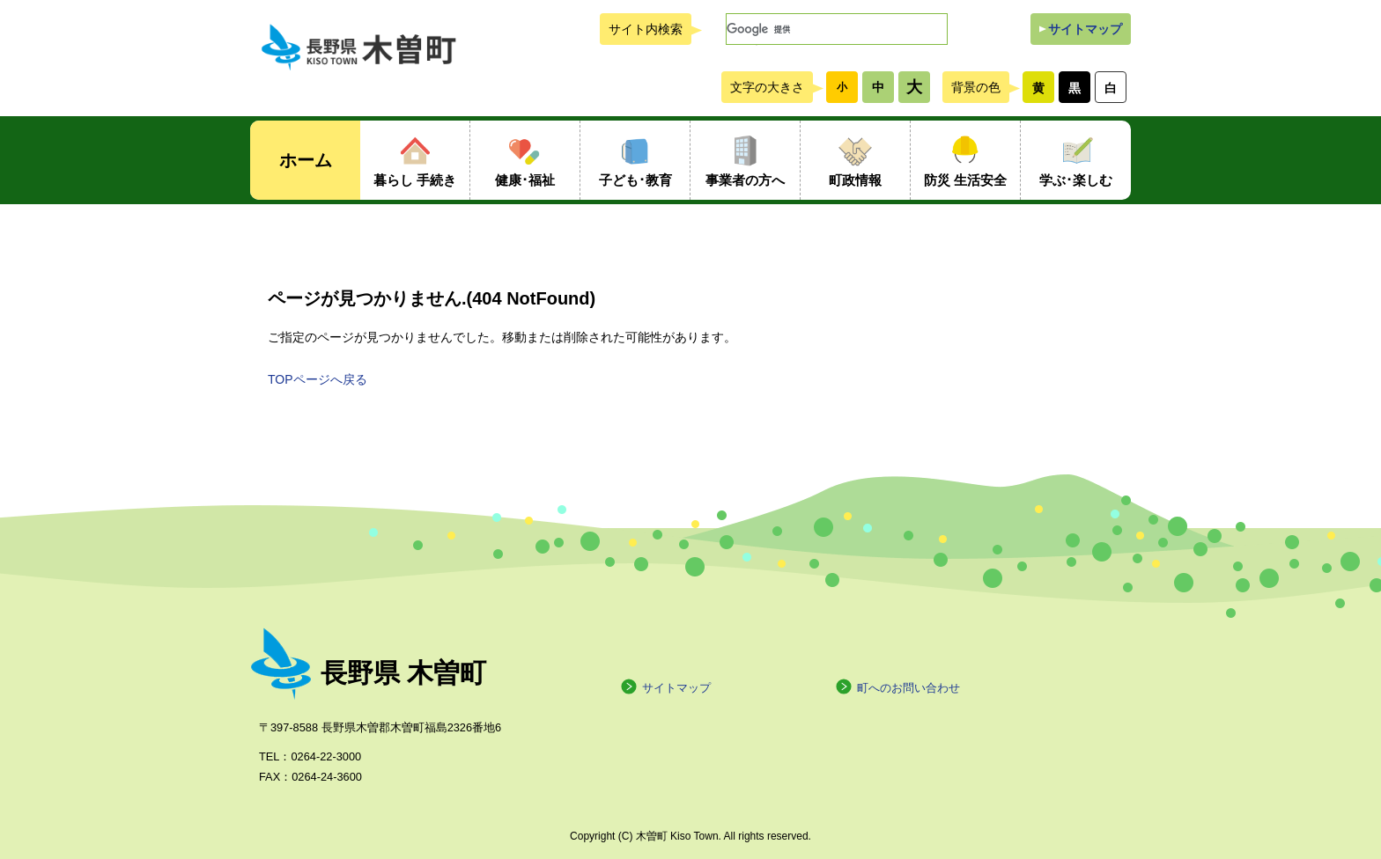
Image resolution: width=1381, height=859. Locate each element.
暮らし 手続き (414, 180)
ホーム (305, 160)
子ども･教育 (635, 180)
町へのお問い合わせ (897, 687)
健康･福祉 (525, 180)
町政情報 (855, 180)
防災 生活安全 (965, 180)
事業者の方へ (745, 180)
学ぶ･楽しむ (1075, 180)
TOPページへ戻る (317, 379)
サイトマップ (1085, 29)
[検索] (837, 29)
